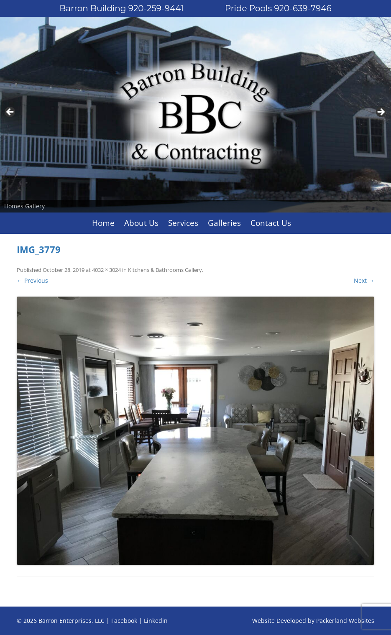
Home (103, 223)
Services (183, 223)
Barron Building (121, 8)
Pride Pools (278, 8)
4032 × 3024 (106, 270)
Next (380, 112)
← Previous (32, 280)
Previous (10, 112)
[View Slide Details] (195, 115)
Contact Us (270, 223)
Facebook (124, 621)
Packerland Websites (345, 621)
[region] (195, 115)
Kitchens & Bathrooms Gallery (165, 270)
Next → (364, 280)
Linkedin (156, 621)
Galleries (224, 223)
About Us (141, 223)
